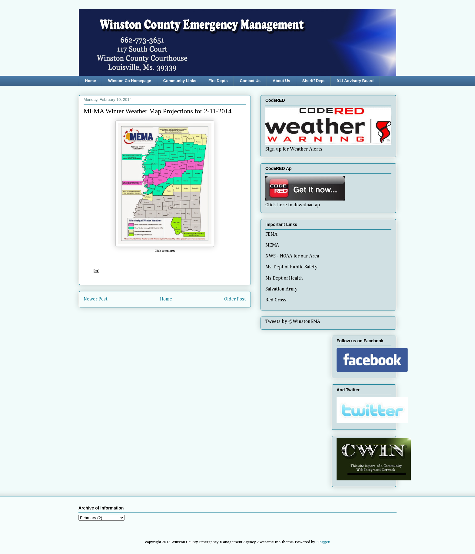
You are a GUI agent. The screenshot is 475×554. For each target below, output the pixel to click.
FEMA (271, 234)
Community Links (179, 80)
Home (90, 80)
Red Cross (275, 300)
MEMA (272, 245)
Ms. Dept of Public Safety (291, 267)
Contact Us (250, 80)
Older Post (235, 299)
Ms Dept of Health (284, 278)
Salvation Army (281, 289)
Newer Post (96, 299)
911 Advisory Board (355, 80)
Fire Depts (218, 80)
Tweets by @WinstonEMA (292, 321)
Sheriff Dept (313, 80)
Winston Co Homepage (129, 80)
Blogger (322, 542)
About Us (281, 80)
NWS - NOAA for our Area (292, 256)
